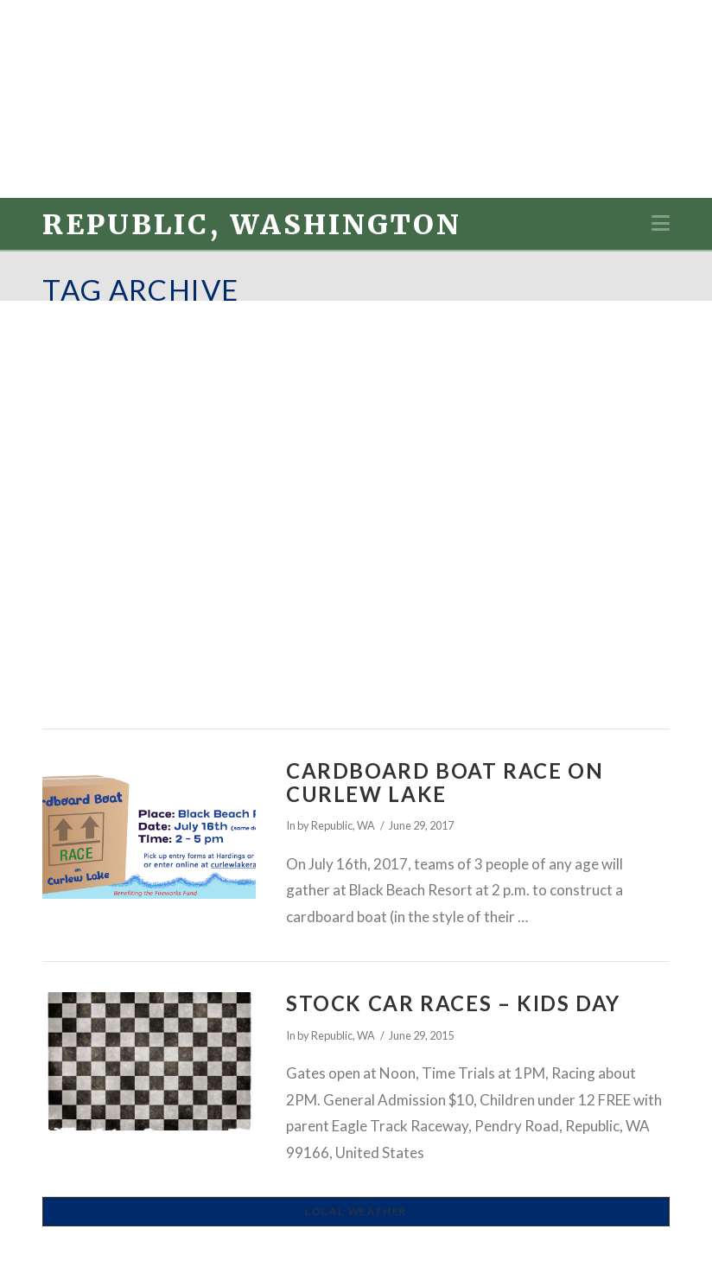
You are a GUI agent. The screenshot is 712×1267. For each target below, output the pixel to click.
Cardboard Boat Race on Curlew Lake (445, 782)
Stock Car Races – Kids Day (453, 1003)
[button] (661, 223)
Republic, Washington (251, 225)
